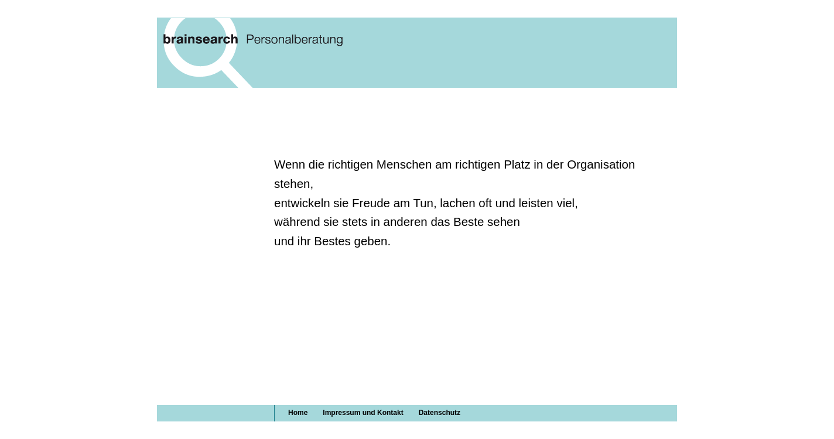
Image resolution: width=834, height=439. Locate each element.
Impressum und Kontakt (363, 413)
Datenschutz (439, 413)
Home (297, 413)
